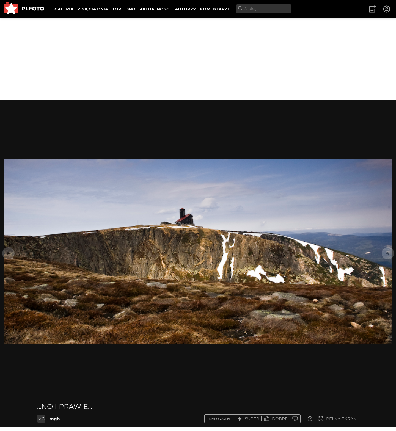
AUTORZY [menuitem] (185, 9)
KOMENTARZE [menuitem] (215, 9)
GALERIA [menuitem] (63, 9)
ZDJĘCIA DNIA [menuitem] (93, 9)
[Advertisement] (198, 59)
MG (41, 418)
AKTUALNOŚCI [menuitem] (155, 9)
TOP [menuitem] (116, 9)
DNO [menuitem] (130, 9)
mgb (55, 418)
